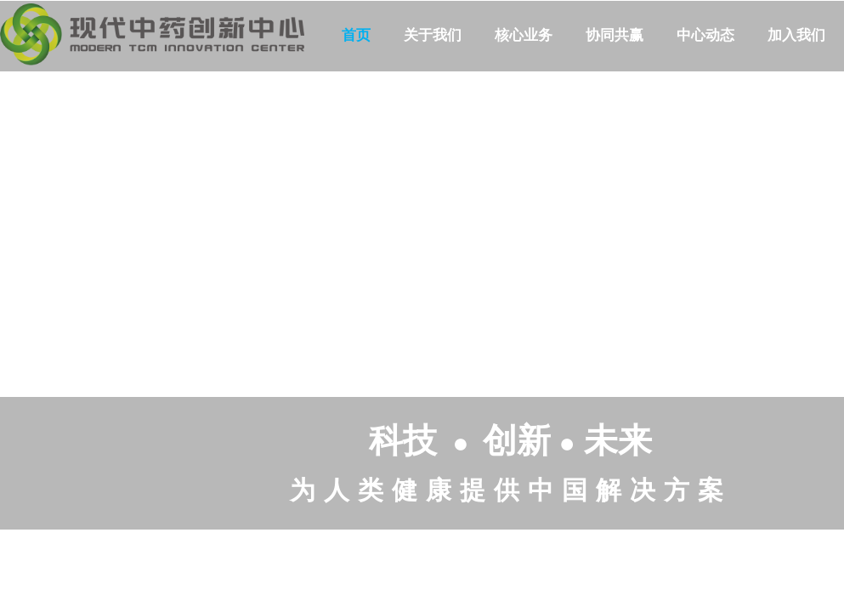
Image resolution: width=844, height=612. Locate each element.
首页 (356, 35)
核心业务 (523, 35)
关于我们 (433, 35)
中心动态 (705, 35)
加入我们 (796, 35)
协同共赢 (614, 35)
